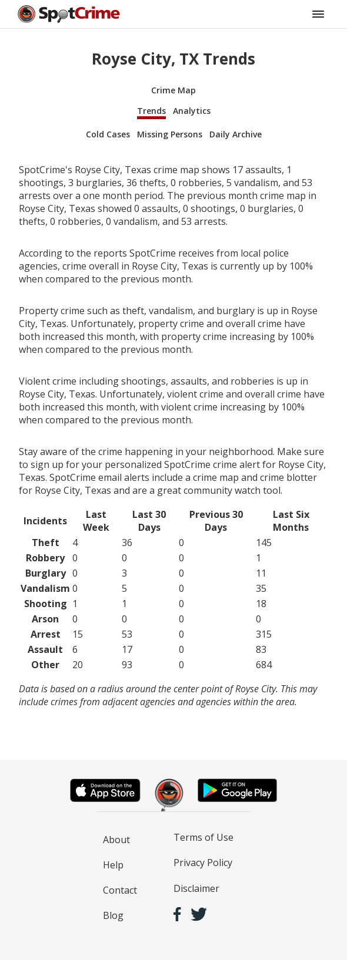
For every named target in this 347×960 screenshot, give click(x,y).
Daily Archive (235, 134)
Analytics (192, 110)
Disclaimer (196, 888)
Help (113, 864)
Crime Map (173, 90)
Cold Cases (108, 134)
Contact (120, 890)
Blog (113, 915)
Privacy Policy (203, 862)
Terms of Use (203, 837)
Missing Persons (169, 134)
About (116, 839)
